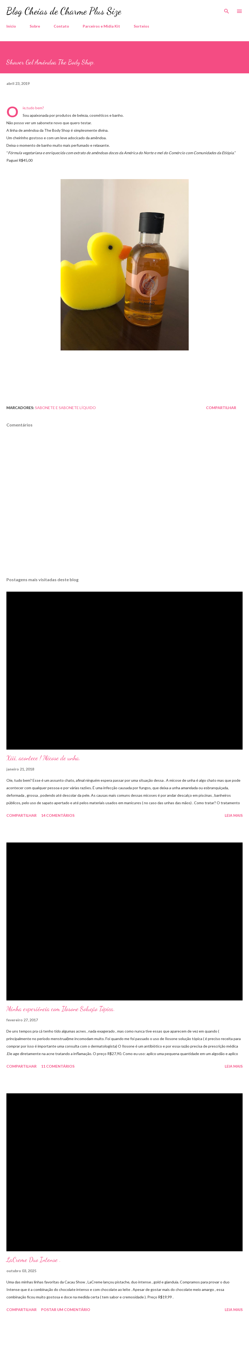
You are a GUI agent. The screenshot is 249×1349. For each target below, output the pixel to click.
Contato (61, 26)
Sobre (35, 26)
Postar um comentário (65, 1309)
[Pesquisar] (226, 9)
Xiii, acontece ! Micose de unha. (43, 758)
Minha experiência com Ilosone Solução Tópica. (60, 1009)
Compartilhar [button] (221, 407)
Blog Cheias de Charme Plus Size (63, 11)
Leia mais (234, 815)
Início (11, 26)
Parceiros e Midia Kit (101, 26)
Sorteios (141, 26)
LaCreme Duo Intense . (33, 1260)
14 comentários (57, 815)
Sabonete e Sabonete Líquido (65, 407)
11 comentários (57, 1066)
